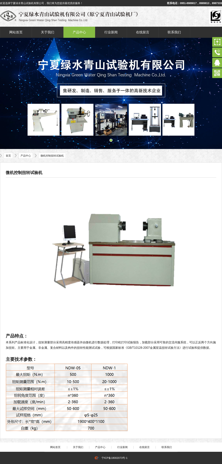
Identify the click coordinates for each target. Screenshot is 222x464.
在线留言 (142, 32)
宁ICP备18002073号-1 (113, 457)
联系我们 (174, 32)
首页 (8, 155)
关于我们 (47, 32)
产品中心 (79, 32)
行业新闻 (111, 32)
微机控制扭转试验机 (52, 155)
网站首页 (16, 32)
